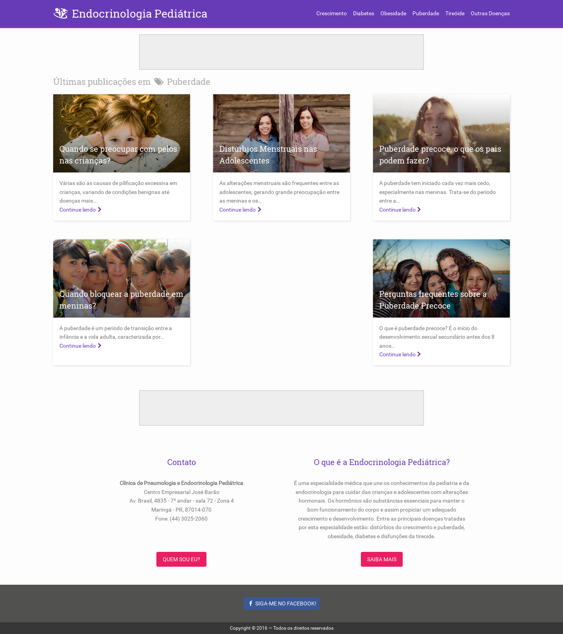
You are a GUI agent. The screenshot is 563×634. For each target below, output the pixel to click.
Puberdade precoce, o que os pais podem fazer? (440, 154)
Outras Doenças (490, 13)
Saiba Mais (381, 559)
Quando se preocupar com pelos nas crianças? (118, 154)
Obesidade (393, 13)
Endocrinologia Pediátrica (139, 13)
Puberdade (425, 13)
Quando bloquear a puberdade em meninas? (121, 300)
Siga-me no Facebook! (282, 603)
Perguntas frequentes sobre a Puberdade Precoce (433, 300)
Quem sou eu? (181, 559)
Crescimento (331, 13)
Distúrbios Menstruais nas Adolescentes (268, 154)
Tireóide (454, 13)
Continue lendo (81, 210)
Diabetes (363, 13)
